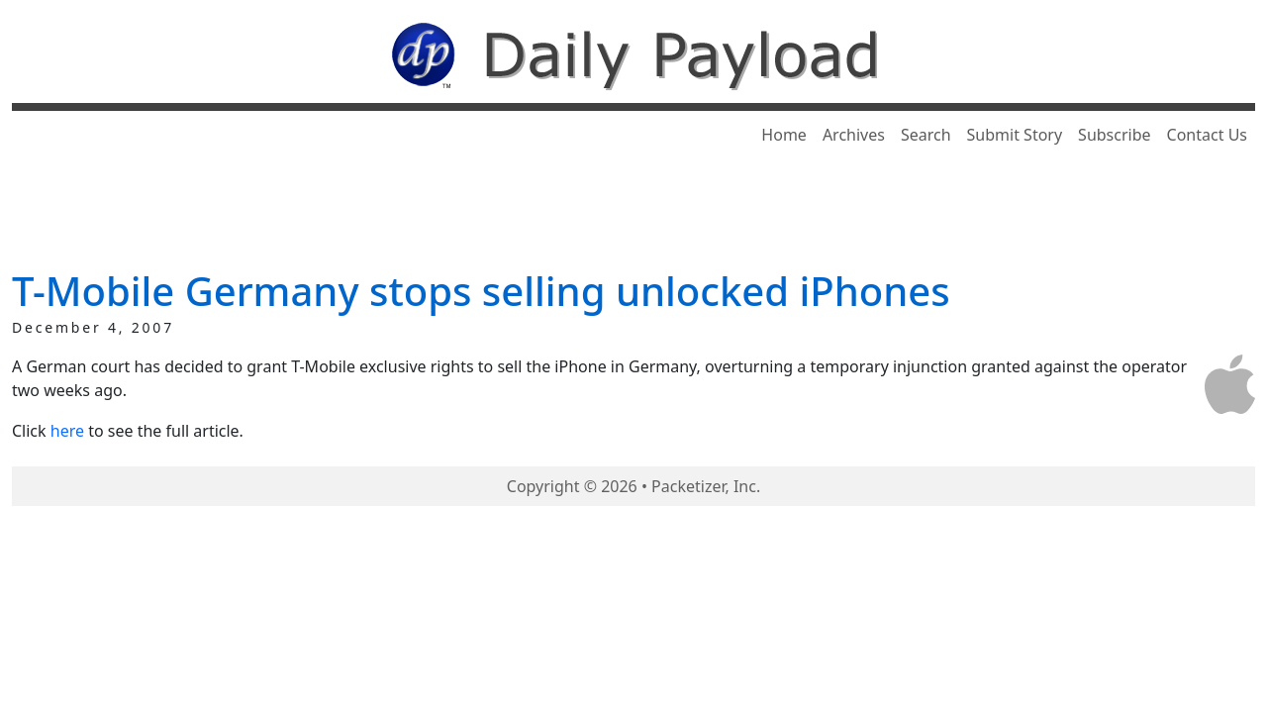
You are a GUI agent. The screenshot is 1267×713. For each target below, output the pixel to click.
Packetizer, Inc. (705, 486)
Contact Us (1207, 135)
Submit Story (1015, 135)
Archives (854, 135)
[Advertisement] (633, 214)
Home (784, 135)
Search (926, 135)
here (67, 431)
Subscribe (1114, 135)
